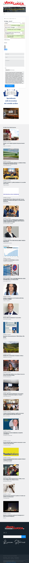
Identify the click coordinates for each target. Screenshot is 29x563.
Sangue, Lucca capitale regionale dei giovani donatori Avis (14, 144)
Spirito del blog (5, 557)
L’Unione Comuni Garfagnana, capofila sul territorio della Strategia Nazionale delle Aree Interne (13, 414)
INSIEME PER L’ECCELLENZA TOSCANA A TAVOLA (13, 355)
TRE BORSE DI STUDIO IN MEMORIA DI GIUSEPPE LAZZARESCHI (13, 433)
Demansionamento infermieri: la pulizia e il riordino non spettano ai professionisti (14, 496)
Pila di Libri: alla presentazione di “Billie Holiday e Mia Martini (14, 336)
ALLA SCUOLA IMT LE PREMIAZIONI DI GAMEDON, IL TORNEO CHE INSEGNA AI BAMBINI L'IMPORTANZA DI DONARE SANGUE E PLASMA (14, 221)
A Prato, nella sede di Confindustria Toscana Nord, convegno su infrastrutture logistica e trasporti (13, 394)
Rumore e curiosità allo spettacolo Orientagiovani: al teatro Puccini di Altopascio (13, 515)
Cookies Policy (17, 558)
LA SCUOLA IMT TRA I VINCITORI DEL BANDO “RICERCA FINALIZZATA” (12, 241)
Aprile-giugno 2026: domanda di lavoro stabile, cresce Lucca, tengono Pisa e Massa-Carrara (14, 479)
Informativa (12, 557)
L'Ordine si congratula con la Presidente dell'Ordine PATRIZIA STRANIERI (13, 298)
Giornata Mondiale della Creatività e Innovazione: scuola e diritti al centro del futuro (13, 443)
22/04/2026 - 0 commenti (6, 392)
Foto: (5, 68)
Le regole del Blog (16, 557)
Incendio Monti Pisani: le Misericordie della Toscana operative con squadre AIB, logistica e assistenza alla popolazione (14, 200)
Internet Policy (12, 558)
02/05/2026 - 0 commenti (6, 141)
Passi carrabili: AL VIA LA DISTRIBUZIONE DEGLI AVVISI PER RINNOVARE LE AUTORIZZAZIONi (14, 279)
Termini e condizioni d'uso (6, 558)
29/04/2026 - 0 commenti (6, 238)
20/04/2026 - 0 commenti (6, 476)
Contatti (9, 557)
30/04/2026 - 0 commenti (6, 218)
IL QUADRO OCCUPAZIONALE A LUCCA (11, 260)
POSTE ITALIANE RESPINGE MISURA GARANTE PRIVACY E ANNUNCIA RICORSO (12, 459)
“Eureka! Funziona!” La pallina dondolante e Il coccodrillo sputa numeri (12, 183)
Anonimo (5, 42)
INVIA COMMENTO (10, 85)
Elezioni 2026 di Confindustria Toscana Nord (12, 317)
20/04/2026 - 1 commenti (6, 493)
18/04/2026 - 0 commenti (6, 513)
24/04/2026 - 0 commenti (6, 276)
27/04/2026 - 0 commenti (6, 258)
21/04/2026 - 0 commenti (6, 431)
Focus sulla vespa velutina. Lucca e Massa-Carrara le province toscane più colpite (14, 374)
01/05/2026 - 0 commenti (6, 197)
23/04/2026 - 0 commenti (6, 334)
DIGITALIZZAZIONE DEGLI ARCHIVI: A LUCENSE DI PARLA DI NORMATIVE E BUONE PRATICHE (13, 163)
